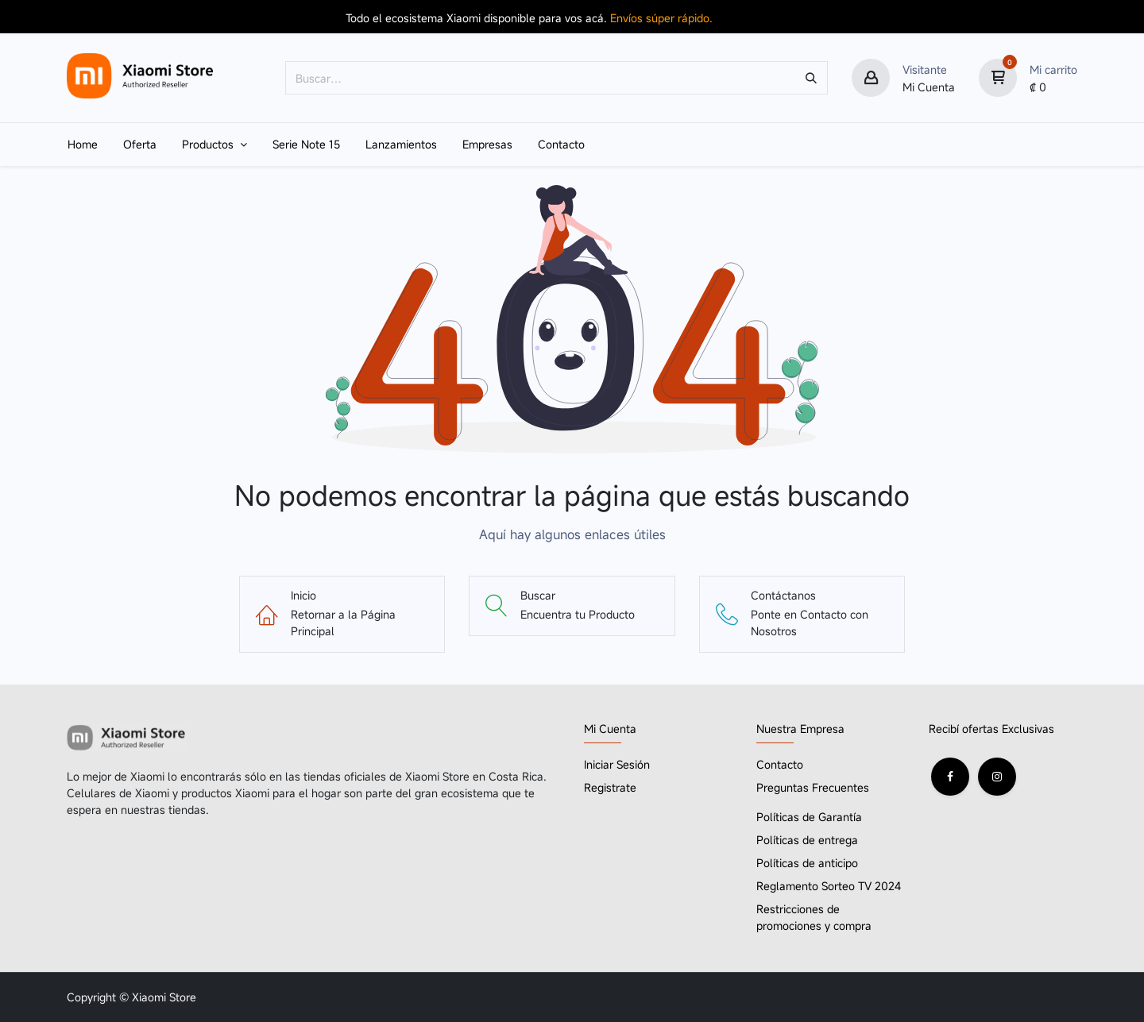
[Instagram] (997, 777)
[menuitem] (82, 144)
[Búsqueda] (811, 78)
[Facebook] (950, 777)
